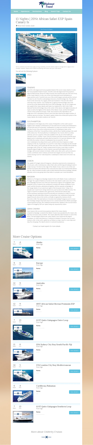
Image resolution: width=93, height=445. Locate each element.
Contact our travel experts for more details (46, 226)
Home (16, 11)
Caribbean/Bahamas (46, 386)
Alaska (39, 242)
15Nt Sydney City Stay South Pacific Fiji (54, 344)
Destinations (37, 11)
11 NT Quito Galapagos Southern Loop (53, 406)
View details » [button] (74, 248)
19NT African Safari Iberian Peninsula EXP (55, 304)
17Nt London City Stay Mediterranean (53, 365)
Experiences (25, 11)
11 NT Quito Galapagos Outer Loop (52, 320)
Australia (40, 283)
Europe (39, 263)
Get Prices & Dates (47, 29)
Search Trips (55, 11)
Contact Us (67, 11)
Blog (46, 11)
